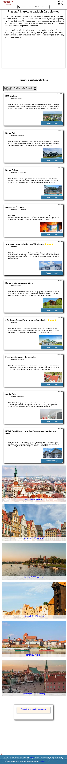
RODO (42, 761)
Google (32, 757)
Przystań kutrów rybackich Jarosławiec (33, 709)
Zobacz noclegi (52, 123)
